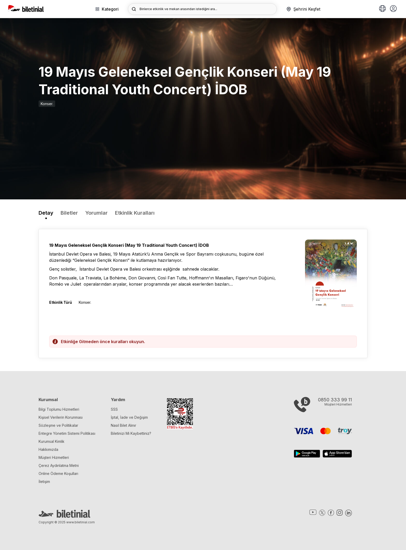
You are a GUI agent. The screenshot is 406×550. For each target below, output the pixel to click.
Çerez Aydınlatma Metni (59, 465)
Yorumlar (96, 213)
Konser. (47, 104)
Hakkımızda (48, 449)
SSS (114, 409)
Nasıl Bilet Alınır (123, 425)
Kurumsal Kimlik (51, 441)
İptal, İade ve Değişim (129, 417)
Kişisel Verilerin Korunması (61, 417)
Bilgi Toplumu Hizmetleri (59, 409)
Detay (46, 213)
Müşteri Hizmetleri (54, 457)
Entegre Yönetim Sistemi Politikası (67, 433)
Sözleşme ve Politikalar (58, 425)
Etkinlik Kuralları (135, 213)
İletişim (44, 481)
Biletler (69, 213)
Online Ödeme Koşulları (58, 473)
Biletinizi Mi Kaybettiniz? (131, 433)
